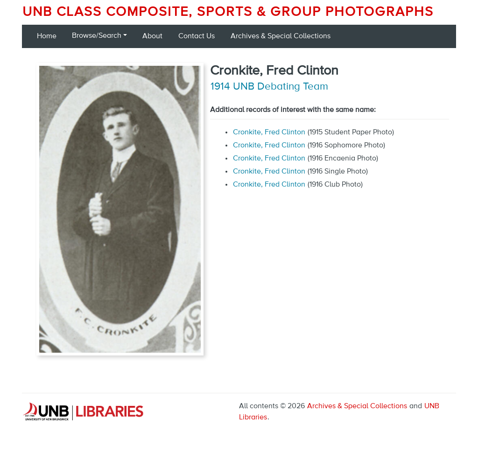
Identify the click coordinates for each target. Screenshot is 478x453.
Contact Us (196, 36)
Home (46, 36)
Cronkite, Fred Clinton (269, 132)
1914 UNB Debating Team (269, 87)
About (152, 36)
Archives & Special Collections (280, 36)
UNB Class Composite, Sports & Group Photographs (228, 12)
